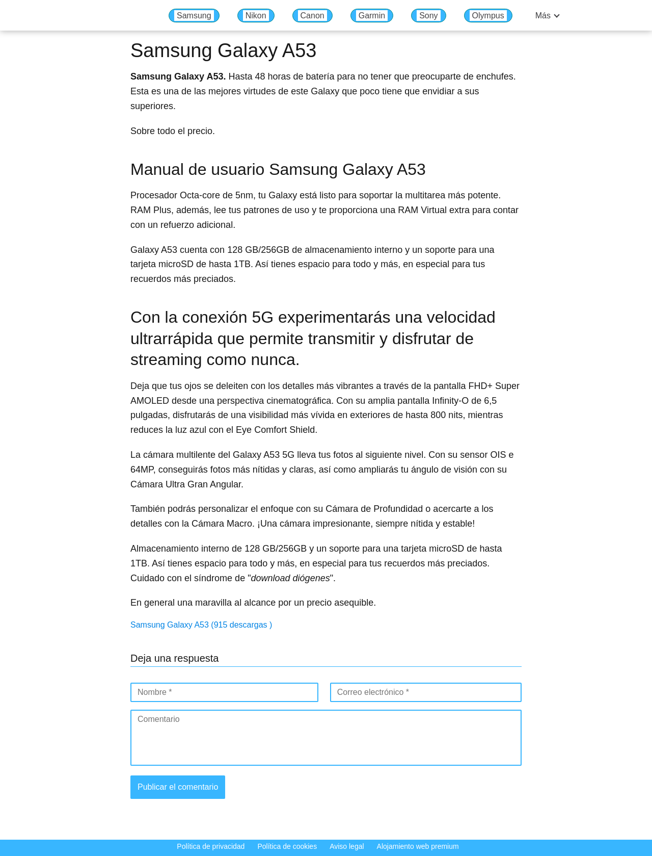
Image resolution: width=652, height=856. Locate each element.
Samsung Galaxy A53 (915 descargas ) (201, 624)
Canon (312, 15)
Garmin (372, 15)
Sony (428, 15)
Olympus (488, 15)
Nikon (256, 15)
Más (543, 15)
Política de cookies (287, 846)
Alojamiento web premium (418, 846)
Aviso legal (347, 846)
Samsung (194, 15)
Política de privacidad (210, 846)
